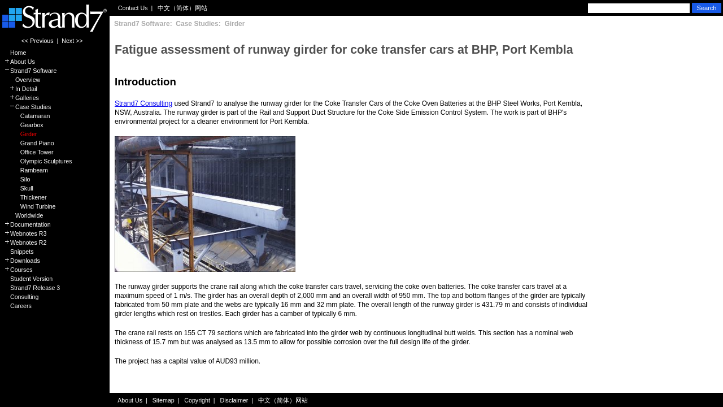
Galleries (21, 97)
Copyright (197, 400)
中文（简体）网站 (182, 8)
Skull (18, 188)
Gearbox (23, 125)
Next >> (72, 40)
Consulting (21, 296)
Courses (18, 269)
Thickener (25, 197)
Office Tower (29, 152)
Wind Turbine (30, 206)
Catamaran (27, 115)
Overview (22, 79)
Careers (18, 305)
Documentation (27, 224)
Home (15, 52)
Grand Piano (29, 143)
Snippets (18, 251)
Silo (17, 179)
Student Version (28, 278)
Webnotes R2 (25, 242)
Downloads (22, 260)
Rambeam (26, 170)
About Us (19, 61)
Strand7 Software (30, 70)
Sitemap (164, 400)
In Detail (20, 88)
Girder (20, 134)
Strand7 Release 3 (32, 287)
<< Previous (37, 40)
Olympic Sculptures (38, 161)
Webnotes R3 (25, 233)
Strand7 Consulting (143, 103)
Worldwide (23, 215)
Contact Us (133, 8)
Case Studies (27, 106)
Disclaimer (234, 400)
